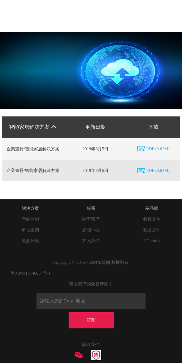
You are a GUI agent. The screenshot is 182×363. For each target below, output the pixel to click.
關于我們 (91, 219)
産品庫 (151, 208)
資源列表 (30, 240)
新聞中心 (91, 230)
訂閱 (91, 320)
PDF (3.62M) (158, 170)
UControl (151, 240)
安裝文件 (151, 230)
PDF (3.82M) (158, 148)
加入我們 (91, 240)
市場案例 (30, 230)
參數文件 (151, 219)
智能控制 (30, 219)
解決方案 (30, 208)
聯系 (91, 208)
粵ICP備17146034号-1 (30, 273)
